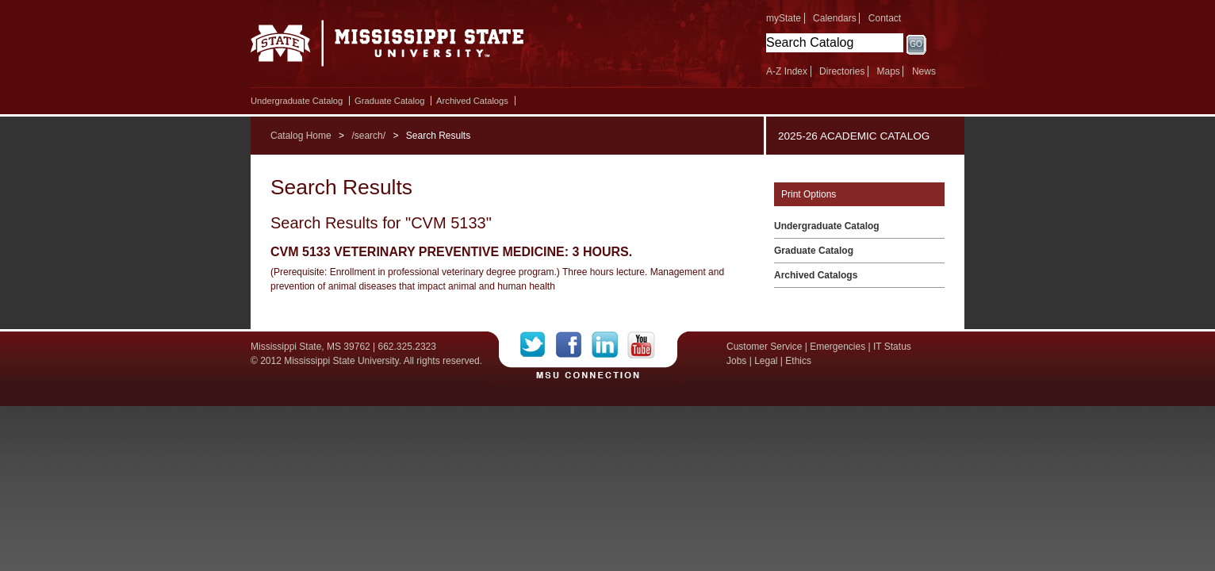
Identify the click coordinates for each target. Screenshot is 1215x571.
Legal (765, 360)
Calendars (835, 18)
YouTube (641, 344)
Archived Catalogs (472, 100)
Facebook (574, 344)
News (924, 71)
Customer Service (764, 346)
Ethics (798, 360)
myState (783, 18)
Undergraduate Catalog (297, 100)
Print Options (808, 194)
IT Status (892, 346)
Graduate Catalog (389, 100)
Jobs (736, 360)
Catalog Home (301, 135)
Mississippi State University (387, 47)
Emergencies (837, 346)
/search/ (368, 135)
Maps (887, 71)
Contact (884, 18)
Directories (841, 71)
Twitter (538, 344)
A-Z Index (786, 71)
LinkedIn (609, 344)
